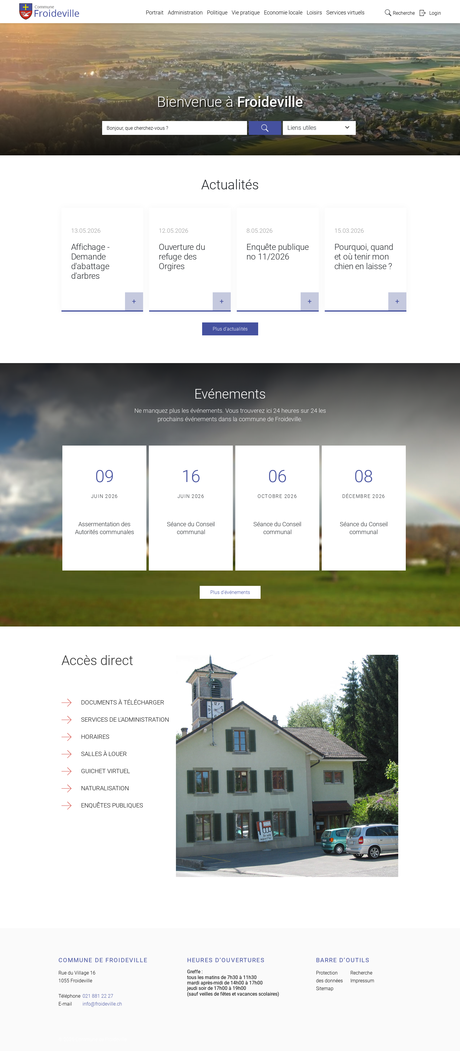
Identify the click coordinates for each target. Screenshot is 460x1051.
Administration (185, 13)
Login (435, 13)
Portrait (155, 13)
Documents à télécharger (122, 702)
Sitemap (324, 988)
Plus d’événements (230, 592)
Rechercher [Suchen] (265, 128)
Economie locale (283, 13)
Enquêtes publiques (112, 805)
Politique (217, 13)
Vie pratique (246, 13)
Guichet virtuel (105, 771)
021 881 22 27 (98, 996)
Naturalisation (105, 788)
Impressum (362, 981)
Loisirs (314, 13)
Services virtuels (345, 13)
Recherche (361, 973)
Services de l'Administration (125, 719)
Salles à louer (104, 753)
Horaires (95, 736)
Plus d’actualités (230, 329)
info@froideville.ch (102, 1004)
